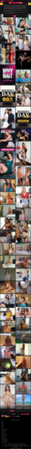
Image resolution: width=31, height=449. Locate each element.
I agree (15, 16)
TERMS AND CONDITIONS (17, 8)
